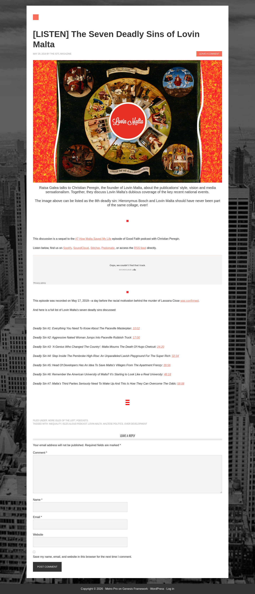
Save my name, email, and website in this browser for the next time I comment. (82, 556)
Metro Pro (111, 588)
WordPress (157, 588)
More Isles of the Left (61, 420)
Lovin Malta (95, 424)
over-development (135, 424)
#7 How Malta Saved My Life (93, 238)
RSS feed (140, 247)
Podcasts (82, 420)
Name (37, 499)
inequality (55, 424)
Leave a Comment (209, 54)
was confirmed (189, 300)
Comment (40, 452)
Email (37, 517)
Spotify (67, 247)
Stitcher (95, 247)
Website (38, 534)
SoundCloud (81, 247)
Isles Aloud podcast (75, 424)
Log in (170, 588)
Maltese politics (113, 424)
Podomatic (108, 247)
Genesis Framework (135, 588)
